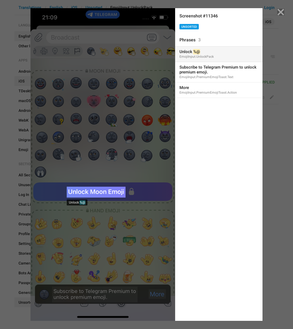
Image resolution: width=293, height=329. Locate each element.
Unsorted (189, 27)
